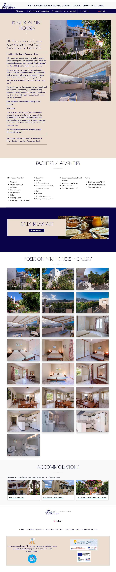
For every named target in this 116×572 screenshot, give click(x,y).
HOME (30, 5)
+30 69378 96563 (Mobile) (38, 11)
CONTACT (66, 5)
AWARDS (86, 5)
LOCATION (76, 5)
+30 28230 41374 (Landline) (64, 11)
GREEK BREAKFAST (36, 230)
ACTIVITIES (84, 11)
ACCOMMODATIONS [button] (42, 5)
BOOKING (57, 5)
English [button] (102, 11)
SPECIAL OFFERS (97, 5)
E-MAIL (20, 11)
